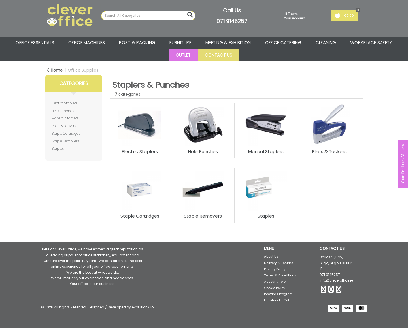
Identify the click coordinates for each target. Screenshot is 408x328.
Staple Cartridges (66, 133)
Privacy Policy (274, 269)
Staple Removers (65, 141)
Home (55, 70)
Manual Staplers (65, 118)
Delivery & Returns (278, 263)
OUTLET (183, 55)
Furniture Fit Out (276, 300)
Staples (58, 148)
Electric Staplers (64, 103)
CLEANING (326, 43)
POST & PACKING (137, 43)
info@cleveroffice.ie (336, 280)
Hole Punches (63, 110)
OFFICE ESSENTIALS (35, 43)
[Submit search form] (190, 15)
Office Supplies (83, 70)
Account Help (275, 281)
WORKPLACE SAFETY (371, 43)
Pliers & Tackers (64, 125)
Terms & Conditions (280, 275)
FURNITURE (180, 43)
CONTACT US (218, 55)
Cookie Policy (274, 288)
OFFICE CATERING (283, 43)
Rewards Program (278, 294)
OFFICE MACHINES (86, 43)
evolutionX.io (143, 307)
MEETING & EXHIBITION (228, 43)
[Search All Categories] (148, 15)
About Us (271, 256)
